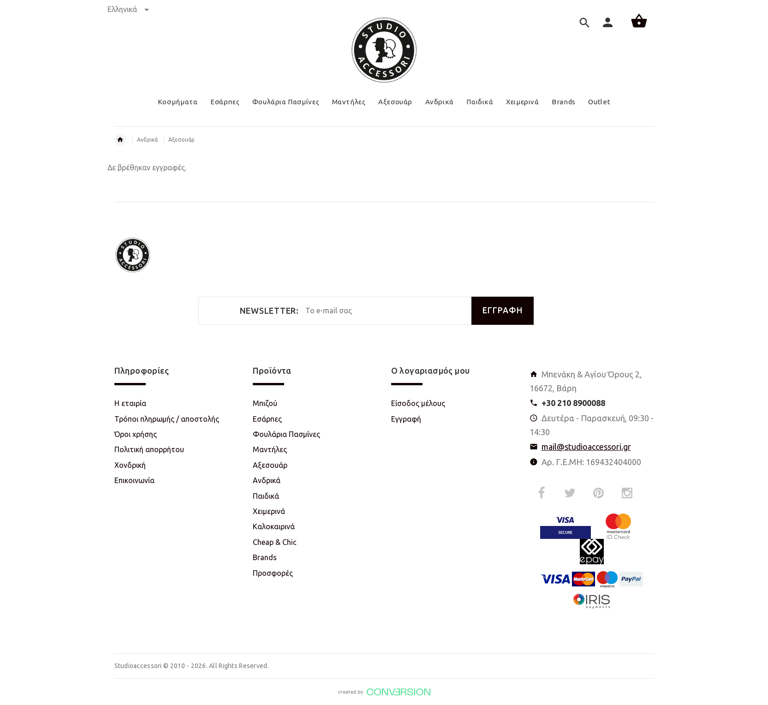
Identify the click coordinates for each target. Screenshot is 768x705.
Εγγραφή (406, 419)
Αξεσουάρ (181, 140)
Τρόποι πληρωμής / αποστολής (166, 419)
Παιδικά (266, 496)
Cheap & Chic (275, 542)
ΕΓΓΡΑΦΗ (502, 310)
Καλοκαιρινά (274, 526)
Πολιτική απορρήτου (149, 449)
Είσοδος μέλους (418, 403)
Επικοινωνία (134, 480)
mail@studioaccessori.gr (586, 446)
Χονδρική (130, 465)
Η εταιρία (130, 403)
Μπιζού (265, 403)
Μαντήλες (270, 449)
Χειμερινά (269, 511)
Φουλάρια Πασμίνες (286, 434)
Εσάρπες (267, 419)
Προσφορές (273, 573)
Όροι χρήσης (135, 434)
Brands (265, 557)
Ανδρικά (147, 140)
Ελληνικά (128, 9)
